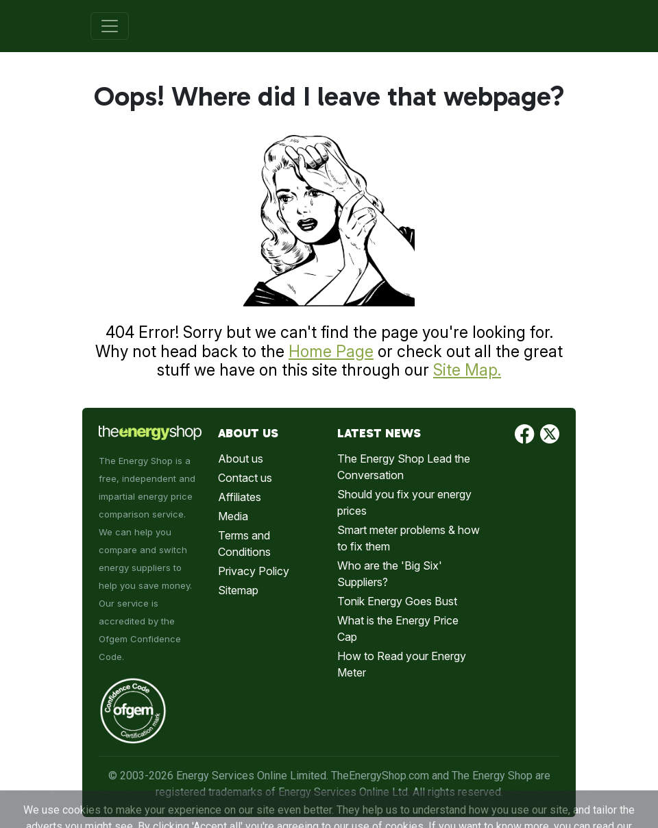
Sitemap (238, 590)
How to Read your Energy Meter (401, 664)
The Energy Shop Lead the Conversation (403, 467)
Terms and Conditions (244, 543)
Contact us (245, 478)
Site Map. (467, 370)
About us (240, 458)
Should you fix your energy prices (404, 502)
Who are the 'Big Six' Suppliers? (389, 574)
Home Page (331, 351)
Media (233, 516)
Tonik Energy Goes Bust (397, 601)
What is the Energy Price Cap (398, 628)
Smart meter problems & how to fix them (408, 538)
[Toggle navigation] (109, 26)
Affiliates (239, 497)
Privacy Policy (253, 571)
